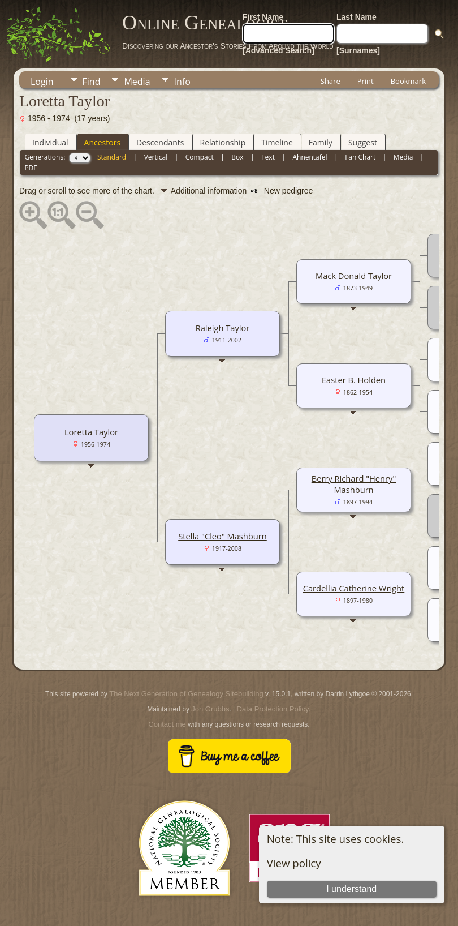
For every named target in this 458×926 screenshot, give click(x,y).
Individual (50, 142)
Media (137, 81)
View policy (294, 863)
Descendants (160, 142)
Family (320, 142)
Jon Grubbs (210, 709)
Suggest (362, 142)
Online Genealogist (204, 22)
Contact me (166, 724)
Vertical (156, 157)
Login (42, 81)
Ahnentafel (309, 157)
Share (330, 81)
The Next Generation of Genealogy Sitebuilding (186, 693)
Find (92, 81)
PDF (30, 168)
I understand (351, 889)
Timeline (277, 142)
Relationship (223, 142)
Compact (199, 157)
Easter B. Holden (354, 379)
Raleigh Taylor (223, 327)
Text (268, 157)
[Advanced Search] (278, 50)
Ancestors (102, 142)
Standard (111, 157)
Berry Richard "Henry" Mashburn (354, 484)
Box (237, 157)
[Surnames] (358, 50)
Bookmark (408, 81)
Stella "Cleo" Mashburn (222, 536)
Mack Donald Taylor (354, 275)
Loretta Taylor (91, 432)
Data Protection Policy (273, 709)
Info (182, 81)
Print (365, 81)
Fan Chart (360, 157)
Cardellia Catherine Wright (354, 588)
